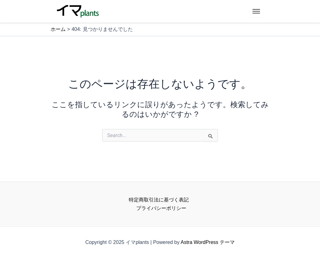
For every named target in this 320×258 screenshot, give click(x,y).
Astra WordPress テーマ (208, 242)
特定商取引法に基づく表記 (159, 199)
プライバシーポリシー (161, 208)
